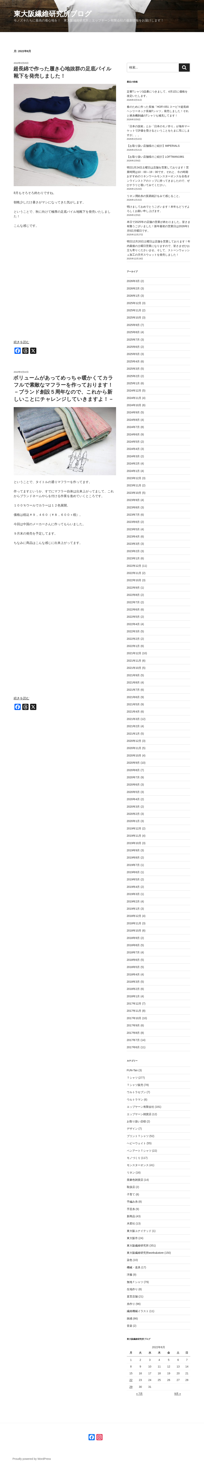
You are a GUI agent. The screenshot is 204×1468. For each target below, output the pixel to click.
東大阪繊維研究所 (138, 1245)
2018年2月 (133, 988)
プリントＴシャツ (138, 1136)
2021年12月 (134, 653)
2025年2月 (133, 376)
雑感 (129, 1318)
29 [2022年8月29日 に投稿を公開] (130, 1386)
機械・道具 (133, 1267)
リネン (131, 1172)
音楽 (129, 1325)
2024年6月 (133, 434)
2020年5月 (133, 792)
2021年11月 (134, 660)
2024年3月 (133, 456)
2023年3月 (133, 543)
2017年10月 (134, 1018)
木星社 (131, 1223)
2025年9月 (133, 325)
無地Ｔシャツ (135, 1282)
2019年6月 (133, 872)
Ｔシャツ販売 (135, 1084)
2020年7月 (133, 777)
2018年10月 (134, 930)
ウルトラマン (135, 1099)
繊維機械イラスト (138, 1311)
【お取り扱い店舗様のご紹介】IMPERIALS (153, 145)
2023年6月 (133, 521)
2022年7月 (133, 602)
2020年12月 (134, 740)
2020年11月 (134, 748)
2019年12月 (134, 828)
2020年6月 (133, 784)
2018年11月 (134, 923)
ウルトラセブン (136, 1092)
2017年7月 (133, 1040)
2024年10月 (134, 405)
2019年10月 (134, 843)
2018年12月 (134, 915)
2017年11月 (134, 1010)
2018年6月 (133, 959)
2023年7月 (133, 514)
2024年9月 (133, 412)
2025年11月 (134, 310)
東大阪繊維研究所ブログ (53, 14)
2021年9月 (133, 675)
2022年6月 (133, 609)
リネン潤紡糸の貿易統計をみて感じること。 (154, 196)
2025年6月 (133, 346)
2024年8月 (133, 419)
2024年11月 (134, 397)
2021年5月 (133, 704)
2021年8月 (133, 682)
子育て (131, 1194)
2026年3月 (133, 281)
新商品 (131, 1216)
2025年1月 (133, 383)
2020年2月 (133, 813)
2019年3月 (133, 894)
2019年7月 (133, 865)
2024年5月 (133, 441)
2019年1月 (133, 908)
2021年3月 (133, 719)
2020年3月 (133, 806)
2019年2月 (133, 901)
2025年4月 (133, 361)
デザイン (132, 1128)
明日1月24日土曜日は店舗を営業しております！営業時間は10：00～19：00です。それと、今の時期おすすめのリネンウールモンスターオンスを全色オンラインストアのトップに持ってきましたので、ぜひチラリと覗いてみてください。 (158, 176)
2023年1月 (133, 558)
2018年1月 (133, 996)
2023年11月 (134, 485)
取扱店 (131, 1187)
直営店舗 (132, 1296)
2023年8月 (133, 507)
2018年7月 (133, 952)
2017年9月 (133, 1025)
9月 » (177, 1393)
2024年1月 (133, 470)
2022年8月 (133, 594)
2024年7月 (133, 427)
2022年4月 (133, 624)
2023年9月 (133, 500)
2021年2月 (133, 726)
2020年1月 (133, 821)
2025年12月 (134, 303)
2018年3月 (133, 981)
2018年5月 (133, 967)
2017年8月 (133, 1032)
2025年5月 (133, 354)
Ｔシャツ (132, 1077)
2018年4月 (133, 974)
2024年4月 (133, 448)
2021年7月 (133, 689)
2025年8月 (133, 332)
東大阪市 (132, 1238)
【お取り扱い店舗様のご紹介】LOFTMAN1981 (155, 156)
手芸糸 (131, 1209)
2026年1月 (133, 295)
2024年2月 (133, 463)
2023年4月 (133, 536)
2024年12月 (134, 390)
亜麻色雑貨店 (135, 1179)
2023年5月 (133, 529)
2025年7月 (133, 339)
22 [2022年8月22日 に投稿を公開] (130, 1380)
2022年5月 (133, 616)
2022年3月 (133, 631)
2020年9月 (133, 762)
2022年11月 (134, 573)
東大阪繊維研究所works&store (145, 1252)
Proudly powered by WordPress (32, 1458)
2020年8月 (133, 770)
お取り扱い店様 (136, 1121)
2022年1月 (133, 646)
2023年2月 (133, 551)
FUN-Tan (132, 1070)
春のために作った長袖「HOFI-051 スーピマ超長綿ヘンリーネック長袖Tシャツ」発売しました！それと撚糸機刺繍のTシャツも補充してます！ (158, 111)
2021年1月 (133, 733)
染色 (129, 1260)
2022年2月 (133, 638)
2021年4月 (133, 711)
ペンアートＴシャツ (139, 1150)
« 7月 (139, 1393)
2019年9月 (133, 850)
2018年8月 (133, 945)
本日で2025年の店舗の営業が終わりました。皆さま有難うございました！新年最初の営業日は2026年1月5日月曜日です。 (158, 226)
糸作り (131, 1303)
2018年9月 (133, 938)
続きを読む (21, 342)
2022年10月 (134, 580)
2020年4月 (133, 799)
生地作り (132, 1289)
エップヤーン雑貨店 (139, 1114)
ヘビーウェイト (136, 1143)
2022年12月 (134, 565)
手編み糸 (132, 1201)
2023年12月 (134, 478)
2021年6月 (133, 697)
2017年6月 (133, 1047)
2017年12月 (134, 1003)
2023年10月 (134, 492)
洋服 (129, 1274)
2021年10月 (134, 667)
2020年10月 (134, 755)
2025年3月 (133, 368)
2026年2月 (133, 288)
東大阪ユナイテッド (139, 1230)
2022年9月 (133, 587)
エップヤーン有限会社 (140, 1106)
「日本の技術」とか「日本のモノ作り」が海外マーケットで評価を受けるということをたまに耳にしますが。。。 (158, 131)
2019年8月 (133, 857)
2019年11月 (134, 835)
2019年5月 (133, 879)
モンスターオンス (138, 1165)
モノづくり (133, 1157)
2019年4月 (133, 886)
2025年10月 (134, 317)
